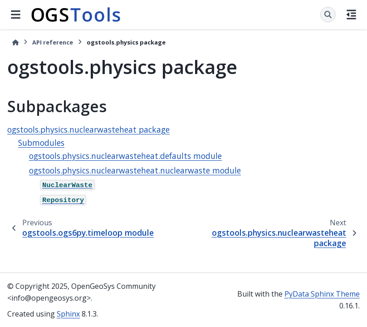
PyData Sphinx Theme (322, 294)
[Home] (15, 42)
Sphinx (68, 314)
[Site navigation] (15, 14)
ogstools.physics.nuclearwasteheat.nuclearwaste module (135, 170)
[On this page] (351, 14)
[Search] (328, 14)
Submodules (41, 142)
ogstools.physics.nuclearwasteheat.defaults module (125, 155)
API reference (52, 42)
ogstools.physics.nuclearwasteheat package (88, 129)
